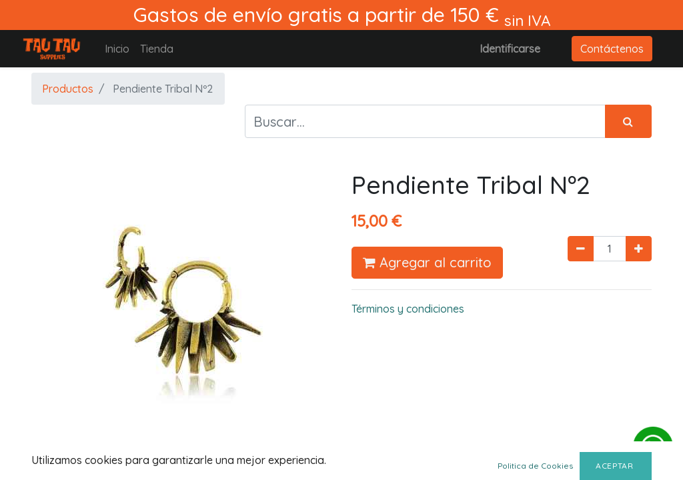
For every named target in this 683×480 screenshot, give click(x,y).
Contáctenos (612, 48)
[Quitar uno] (581, 248)
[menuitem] (117, 48)
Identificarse (510, 48)
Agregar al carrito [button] (427, 262)
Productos (67, 88)
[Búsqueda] (628, 121)
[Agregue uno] (639, 248)
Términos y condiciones (408, 308)
